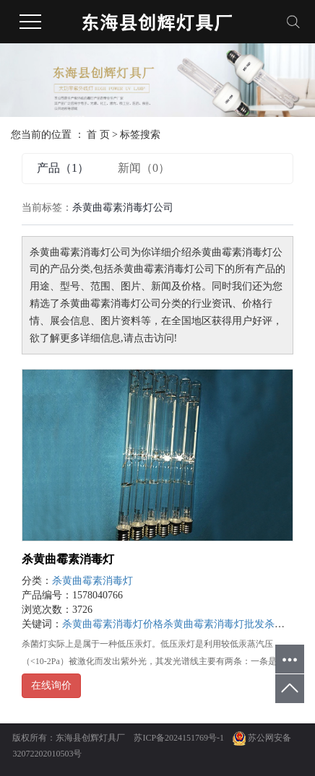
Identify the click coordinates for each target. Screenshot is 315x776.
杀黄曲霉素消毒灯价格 (112, 624)
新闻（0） (144, 168)
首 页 (98, 134)
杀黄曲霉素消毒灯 (68, 559)
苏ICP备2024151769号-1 (179, 738)
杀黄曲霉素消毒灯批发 (213, 624)
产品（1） (63, 168)
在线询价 (51, 685)
